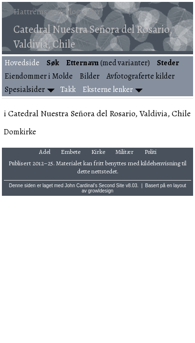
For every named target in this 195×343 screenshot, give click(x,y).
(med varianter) (108, 63)
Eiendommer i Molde (39, 76)
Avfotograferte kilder (141, 76)
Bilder (89, 76)
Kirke (98, 152)
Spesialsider (25, 89)
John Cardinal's (81, 185)
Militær (125, 152)
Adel (44, 152)
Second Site (111, 185)
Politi (150, 152)
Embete (70, 152)
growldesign (100, 190)
